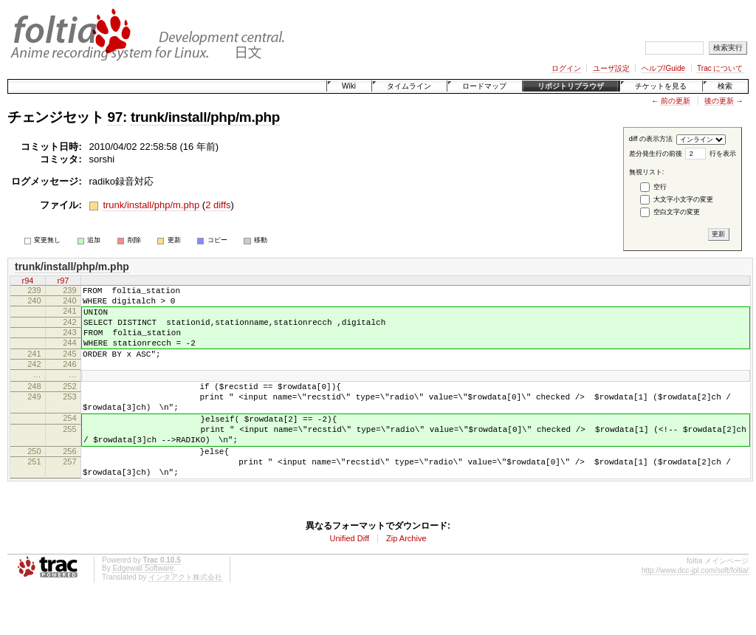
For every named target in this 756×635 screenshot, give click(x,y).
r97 (63, 280)
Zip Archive (406, 573)
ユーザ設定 (611, 68)
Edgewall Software (142, 604)
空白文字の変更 (676, 212)
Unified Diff (349, 573)
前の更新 (675, 101)
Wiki (349, 86)
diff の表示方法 (651, 139)
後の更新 (719, 101)
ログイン (566, 68)
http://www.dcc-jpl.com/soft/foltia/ (695, 606)
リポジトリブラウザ (570, 86)
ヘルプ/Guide (663, 68)
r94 (28, 280)
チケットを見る (661, 86)
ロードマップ (484, 86)
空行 (660, 186)
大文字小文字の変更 (683, 199)
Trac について (720, 68)
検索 (725, 86)
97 (115, 117)
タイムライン (409, 86)
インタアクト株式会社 (185, 612)
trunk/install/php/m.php (205, 117)
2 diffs (217, 204)
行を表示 (722, 153)
